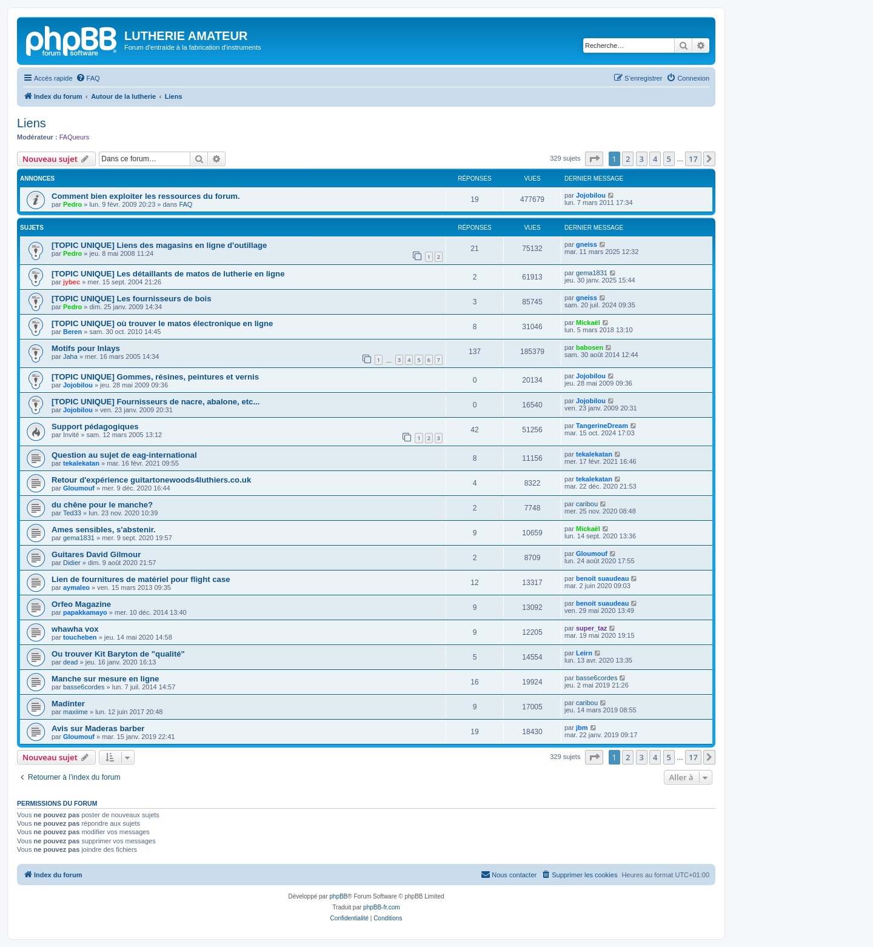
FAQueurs (74, 137)
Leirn (584, 653)
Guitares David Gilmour (96, 554)
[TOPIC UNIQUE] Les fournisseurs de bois (132, 298)
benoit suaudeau (602, 578)
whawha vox (75, 629)
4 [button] (655, 158)
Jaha (70, 356)
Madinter (68, 703)
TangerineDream (602, 425)
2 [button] (628, 158)
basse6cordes (84, 687)
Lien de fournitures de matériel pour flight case (141, 579)
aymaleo (76, 587)
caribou (587, 503)
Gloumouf (79, 488)
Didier (72, 562)
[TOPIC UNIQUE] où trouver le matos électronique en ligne (162, 323)
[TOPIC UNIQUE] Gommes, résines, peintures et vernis (155, 376)
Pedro (72, 204)
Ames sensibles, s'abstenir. (104, 529)
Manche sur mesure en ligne (105, 678)
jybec (71, 282)
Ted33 (72, 513)
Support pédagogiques (95, 426)
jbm (582, 727)
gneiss (586, 244)
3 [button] (642, 158)
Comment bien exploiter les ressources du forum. (146, 196)
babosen (589, 347)
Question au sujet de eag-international (124, 455)
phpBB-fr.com (381, 907)
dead (70, 662)
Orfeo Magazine (81, 604)
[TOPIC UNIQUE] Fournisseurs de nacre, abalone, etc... (155, 401)
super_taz (591, 628)
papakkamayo (85, 612)
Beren (72, 331)
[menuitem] (88, 78)
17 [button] (693, 158)
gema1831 (591, 272)
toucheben (80, 637)
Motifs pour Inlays (86, 348)
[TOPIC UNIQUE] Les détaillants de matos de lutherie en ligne (168, 273)
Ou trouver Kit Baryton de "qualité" (118, 653)
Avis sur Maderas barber (98, 728)
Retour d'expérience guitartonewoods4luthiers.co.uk (151, 479)
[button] (594, 159)
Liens (31, 123)
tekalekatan (81, 463)
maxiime (75, 711)
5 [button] (669, 158)
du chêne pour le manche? (102, 504)
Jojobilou (591, 195)
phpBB (338, 896)
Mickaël (588, 322)
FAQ (185, 204)
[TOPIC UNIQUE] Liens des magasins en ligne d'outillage (159, 245)
